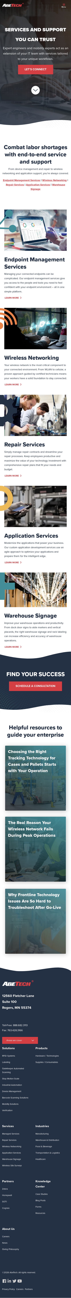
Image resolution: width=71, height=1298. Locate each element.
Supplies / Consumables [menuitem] (47, 1062)
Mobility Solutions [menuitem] (10, 1104)
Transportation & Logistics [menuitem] (48, 1153)
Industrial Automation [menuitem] (12, 1085)
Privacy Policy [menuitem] (8, 1289)
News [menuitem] (4, 1243)
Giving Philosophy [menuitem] (10, 1249)
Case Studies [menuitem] (42, 1194)
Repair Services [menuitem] (9, 1140)
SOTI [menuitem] (4, 1201)
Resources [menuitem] (40, 1213)
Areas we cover (14, 1040)
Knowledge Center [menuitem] (43, 1184)
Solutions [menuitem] (8, 1048)
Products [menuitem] (42, 1048)
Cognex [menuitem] (5, 1208)
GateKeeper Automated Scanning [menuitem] (13, 1070)
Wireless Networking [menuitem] (11, 1146)
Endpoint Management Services (21, 193)
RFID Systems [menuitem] (8, 1056)
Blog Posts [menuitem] (41, 1200)
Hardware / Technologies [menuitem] (47, 1056)
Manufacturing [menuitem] (42, 1133)
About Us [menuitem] (8, 1229)
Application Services (38, 197)
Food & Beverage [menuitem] (44, 1146)
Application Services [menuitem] (11, 1153)
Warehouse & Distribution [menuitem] (47, 1140)
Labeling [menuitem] (6, 1062)
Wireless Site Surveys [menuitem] (12, 1165)
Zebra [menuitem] (5, 1189)
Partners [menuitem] (8, 1181)
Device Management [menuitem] (11, 1091)
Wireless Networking (54, 193)
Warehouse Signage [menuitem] (11, 1159)
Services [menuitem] (8, 1126)
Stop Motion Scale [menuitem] (10, 1078)
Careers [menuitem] (5, 1236)
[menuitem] (4, 1281)
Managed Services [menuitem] (10, 1133)
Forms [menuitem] (38, 1206)
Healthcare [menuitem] (41, 1159)
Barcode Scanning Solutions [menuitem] (15, 1097)
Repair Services (15, 197)
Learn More (12, 297)
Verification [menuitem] (7, 1110)
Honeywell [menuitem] (7, 1195)
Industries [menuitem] (42, 1126)
